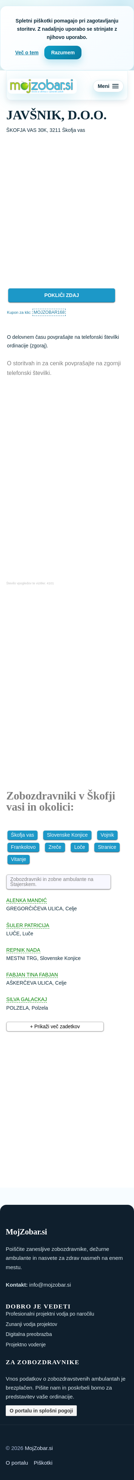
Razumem (63, 52)
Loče (79, 847)
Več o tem (27, 52)
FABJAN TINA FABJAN (32, 974)
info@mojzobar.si (50, 1285)
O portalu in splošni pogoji (41, 1411)
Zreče (55, 847)
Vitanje (18, 859)
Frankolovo (23, 847)
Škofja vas (22, 835)
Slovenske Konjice (67, 835)
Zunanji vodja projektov (31, 1324)
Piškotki (43, 1463)
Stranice (107, 847)
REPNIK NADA (23, 950)
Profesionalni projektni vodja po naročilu (50, 1314)
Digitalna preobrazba (29, 1334)
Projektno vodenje (26, 1344)
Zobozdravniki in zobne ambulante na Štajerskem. (52, 881)
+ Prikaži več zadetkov (55, 1026)
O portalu (17, 1463)
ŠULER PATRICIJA (27, 925)
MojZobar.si (39, 1448)
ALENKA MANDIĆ (26, 900)
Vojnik (107, 835)
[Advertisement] (67, 205)
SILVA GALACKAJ (26, 999)
